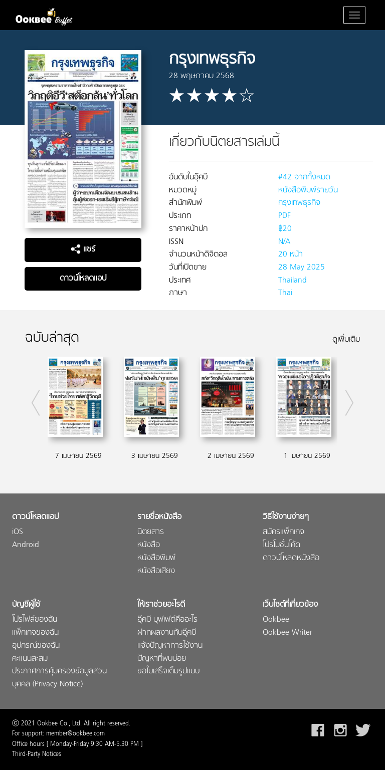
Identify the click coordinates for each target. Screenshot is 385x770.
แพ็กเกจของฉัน (35, 633)
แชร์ (83, 249)
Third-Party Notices (36, 754)
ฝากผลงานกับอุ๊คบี (166, 633)
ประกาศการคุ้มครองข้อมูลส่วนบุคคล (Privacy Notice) (59, 678)
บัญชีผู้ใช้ (26, 605)
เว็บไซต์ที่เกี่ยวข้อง (290, 605)
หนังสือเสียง (156, 571)
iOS (17, 532)
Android (25, 545)
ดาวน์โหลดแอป (83, 278)
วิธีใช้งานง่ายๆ (286, 517)
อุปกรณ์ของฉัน (36, 646)
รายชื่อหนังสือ (159, 517)
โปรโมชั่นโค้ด (281, 545)
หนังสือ (148, 545)
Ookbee (276, 620)
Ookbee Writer (287, 633)
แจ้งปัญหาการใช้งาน (170, 646)
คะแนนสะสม (30, 659)
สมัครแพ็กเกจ (283, 532)
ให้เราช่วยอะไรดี (161, 605)
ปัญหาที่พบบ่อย (161, 659)
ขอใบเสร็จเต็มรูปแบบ (168, 671)
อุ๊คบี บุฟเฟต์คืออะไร (167, 620)
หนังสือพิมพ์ (156, 558)
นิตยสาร (150, 532)
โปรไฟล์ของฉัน (34, 620)
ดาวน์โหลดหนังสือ (291, 558)
